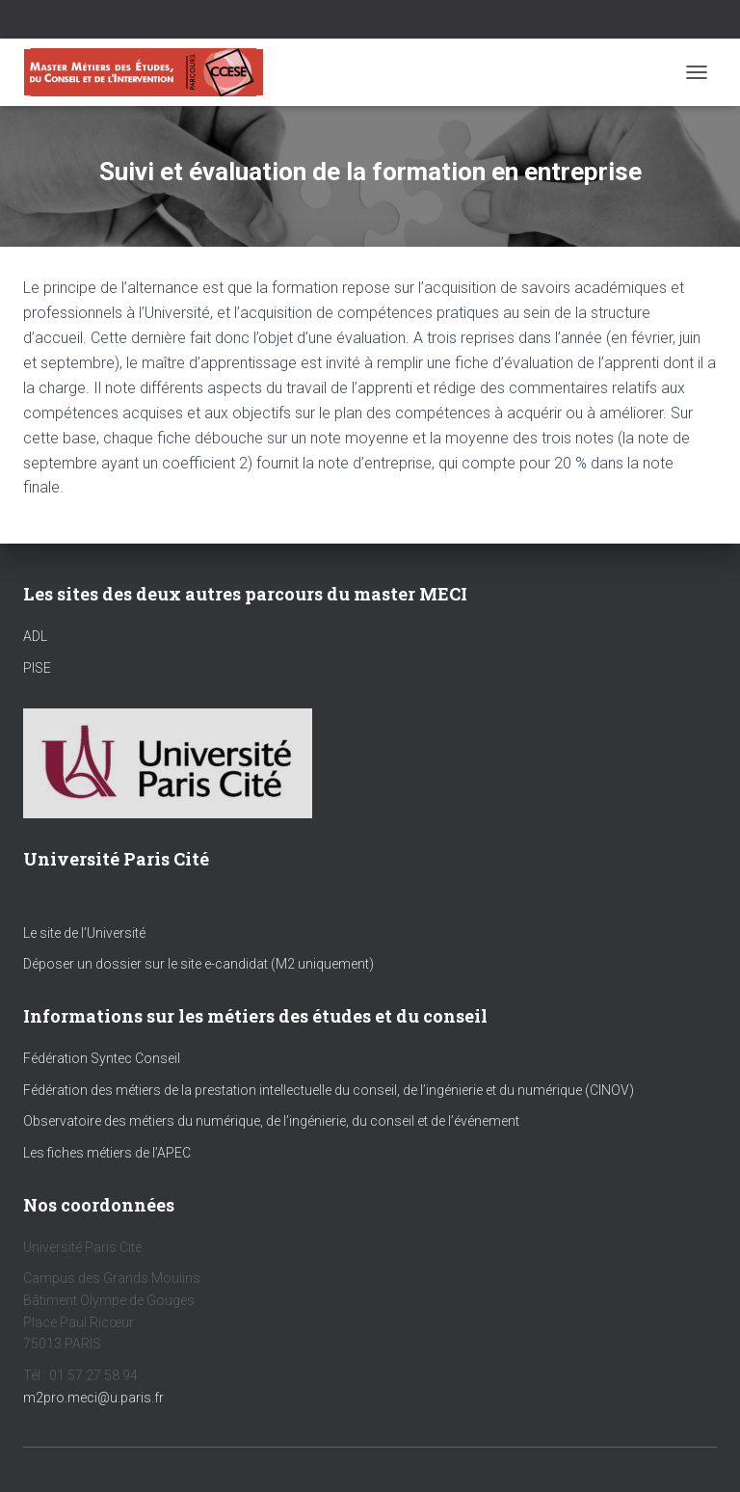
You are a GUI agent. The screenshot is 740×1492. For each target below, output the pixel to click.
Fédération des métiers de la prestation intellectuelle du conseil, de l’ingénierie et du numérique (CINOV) (328, 1090)
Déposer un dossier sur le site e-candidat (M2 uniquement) (198, 964)
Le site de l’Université (84, 933)
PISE (37, 668)
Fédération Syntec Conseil (101, 1058)
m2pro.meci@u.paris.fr (93, 1397)
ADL (35, 636)
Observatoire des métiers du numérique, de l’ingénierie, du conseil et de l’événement (271, 1121)
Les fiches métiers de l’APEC (107, 1152)
